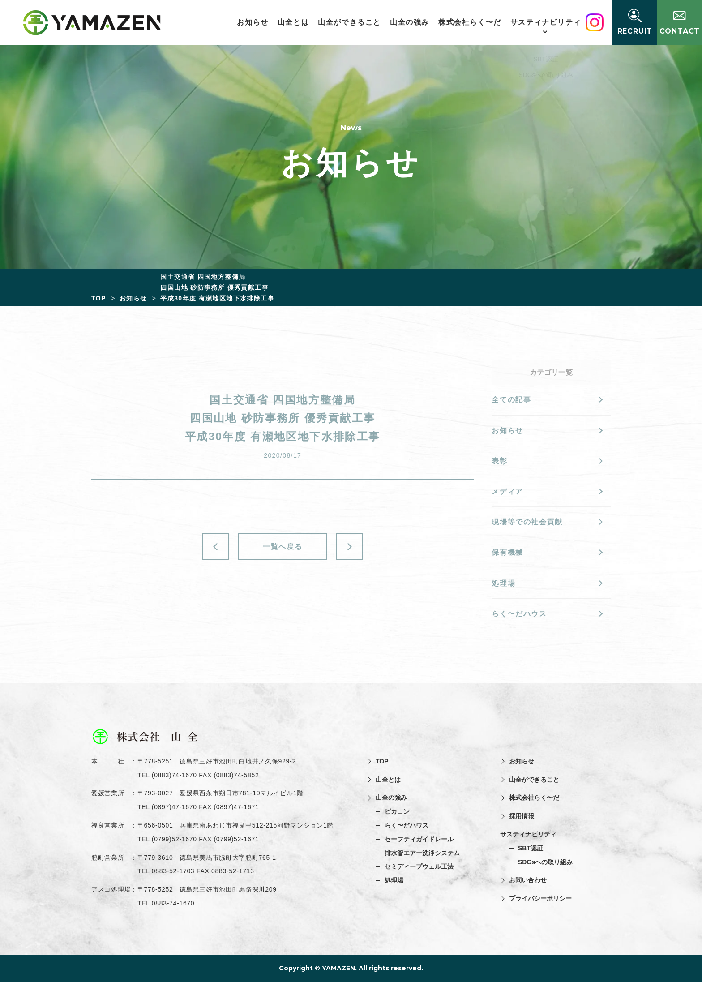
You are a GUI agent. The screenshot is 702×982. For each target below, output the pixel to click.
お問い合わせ (528, 879)
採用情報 (521, 815)
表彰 (499, 461)
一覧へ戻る (282, 546)
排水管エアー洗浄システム (422, 853)
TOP (382, 761)
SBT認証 (530, 848)
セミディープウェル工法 (419, 866)
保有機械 (507, 552)
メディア (507, 491)
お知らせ (254, 22)
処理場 (503, 583)
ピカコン (397, 811)
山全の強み (411, 22)
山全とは (295, 22)
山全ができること (351, 22)
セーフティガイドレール (419, 839)
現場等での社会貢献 (527, 522)
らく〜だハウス (519, 614)
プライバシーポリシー (540, 898)
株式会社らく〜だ (471, 22)
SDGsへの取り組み (545, 862)
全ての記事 (511, 399)
